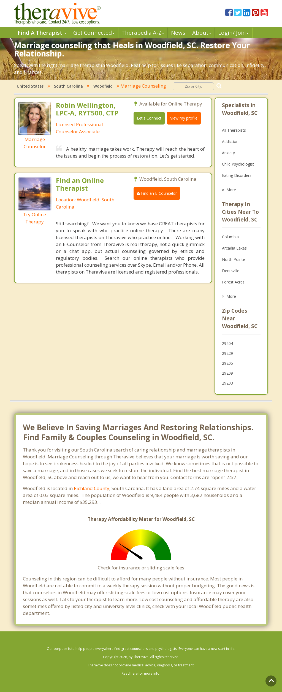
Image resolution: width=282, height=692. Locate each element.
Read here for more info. (141, 673)
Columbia (230, 236)
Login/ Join (233, 32)
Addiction (230, 141)
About (201, 32)
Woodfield (103, 86)
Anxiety (228, 152)
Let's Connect (149, 118)
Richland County (91, 488)
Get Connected (94, 32)
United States (30, 86)
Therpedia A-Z (142, 32)
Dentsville (230, 270)
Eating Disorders (236, 175)
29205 (227, 363)
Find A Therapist (42, 32)
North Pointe (233, 259)
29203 (227, 383)
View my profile (183, 118)
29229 (227, 353)
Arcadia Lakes (234, 248)
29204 (227, 343)
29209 (227, 373)
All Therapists (234, 130)
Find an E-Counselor (157, 193)
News (178, 32)
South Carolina (68, 86)
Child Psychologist (238, 164)
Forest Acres (233, 282)
